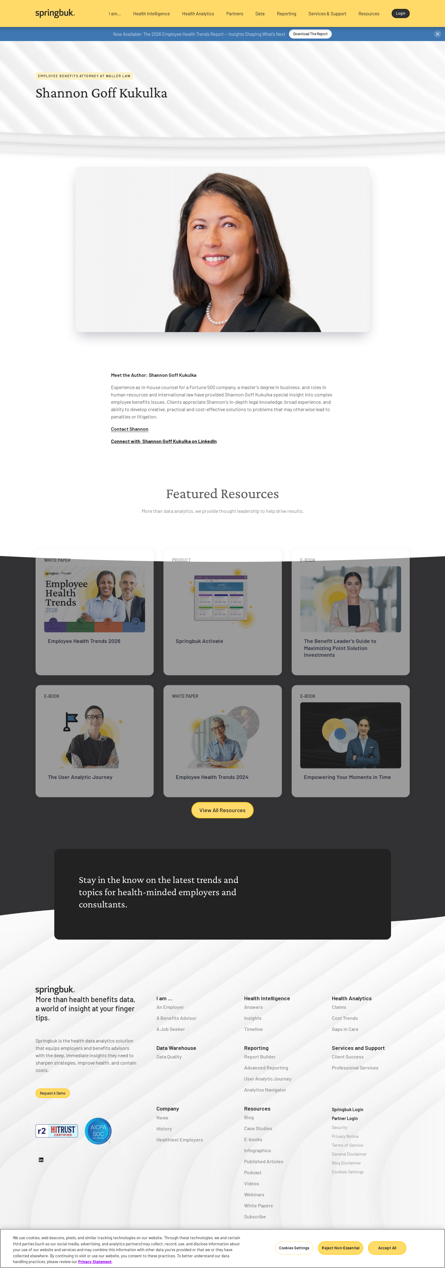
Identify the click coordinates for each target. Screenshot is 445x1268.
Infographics (257, 1150)
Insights (253, 1018)
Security (339, 1127)
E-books (253, 1139)
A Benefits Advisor (176, 1018)
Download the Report (310, 34)
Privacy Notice (345, 1136)
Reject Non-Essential (340, 1247)
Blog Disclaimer (346, 1162)
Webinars (254, 1194)
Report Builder (260, 1056)
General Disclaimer (349, 1153)
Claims (339, 1007)
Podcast (253, 1172)
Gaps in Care (345, 1029)
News (162, 1117)
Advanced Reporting (266, 1067)
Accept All (387, 1247)
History (164, 1128)
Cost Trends (345, 1018)
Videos (251, 1183)
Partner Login (345, 1118)
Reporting (256, 1047)
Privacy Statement (95, 1261)
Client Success (348, 1056)
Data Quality (169, 1056)
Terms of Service (347, 1145)
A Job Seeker (170, 1029)
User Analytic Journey (268, 1078)
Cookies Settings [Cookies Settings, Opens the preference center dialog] (294, 1247)
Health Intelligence (267, 998)
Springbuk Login (347, 1109)
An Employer (170, 1007)
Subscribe (255, 1216)
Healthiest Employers (179, 1139)
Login (400, 13)
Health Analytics (352, 998)
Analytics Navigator (265, 1089)
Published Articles (263, 1161)
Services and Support (358, 1047)
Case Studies (258, 1128)
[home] (67, 13)
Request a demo (53, 1093)
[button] (115, 13)
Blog (249, 1117)
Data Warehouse (176, 1047)
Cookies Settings (348, 1171)
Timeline (253, 1029)
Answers (253, 1007)
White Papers (258, 1205)
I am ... (164, 998)
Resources (257, 1108)
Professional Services (355, 1067)
